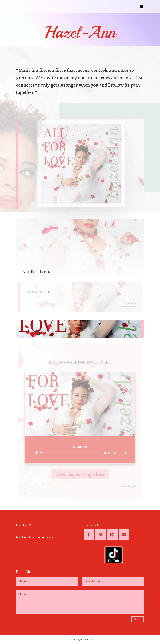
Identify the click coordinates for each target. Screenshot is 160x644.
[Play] (37, 452)
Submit (137, 619)
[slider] (72, 452)
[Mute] (114, 452)
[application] (80, 452)
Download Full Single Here (80, 473)
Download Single (126, 485)
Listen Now (129, 303)
